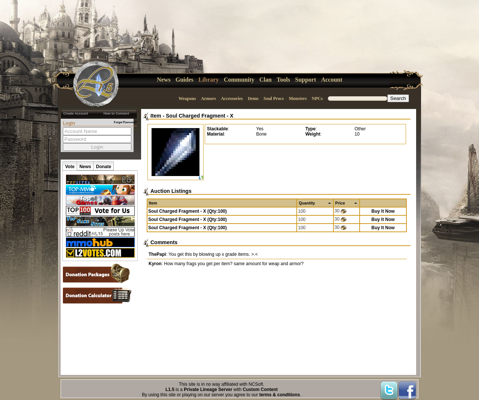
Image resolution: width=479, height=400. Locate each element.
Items (253, 98)
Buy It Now (383, 211)
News (163, 79)
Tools (283, 79)
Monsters (298, 98)
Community (239, 79)
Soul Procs (273, 98)
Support (305, 79)
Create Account (75, 113)
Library (208, 79)
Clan (265, 79)
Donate (103, 166)
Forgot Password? (125, 122)
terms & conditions (279, 394)
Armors (208, 98)
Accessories (232, 98)
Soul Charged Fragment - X (199, 116)
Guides (184, 79)
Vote (69, 166)
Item (155, 116)
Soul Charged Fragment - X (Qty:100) (187, 211)
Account (331, 79)
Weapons (187, 98)
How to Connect (116, 113)
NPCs (317, 98)
